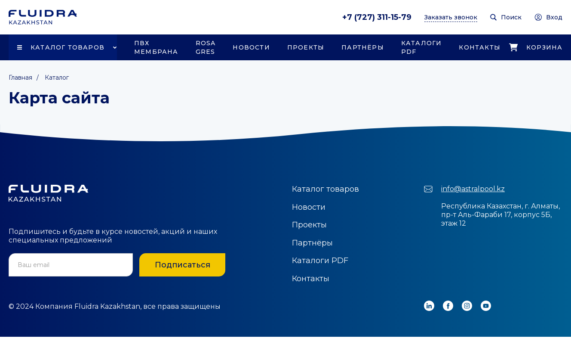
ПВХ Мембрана (156, 47)
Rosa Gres (206, 47)
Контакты (479, 47)
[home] (43, 17)
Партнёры (362, 47)
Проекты (305, 47)
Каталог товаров (67, 47)
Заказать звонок (450, 17)
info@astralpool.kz (473, 189)
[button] (63, 47)
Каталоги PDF (421, 47)
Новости (251, 47)
